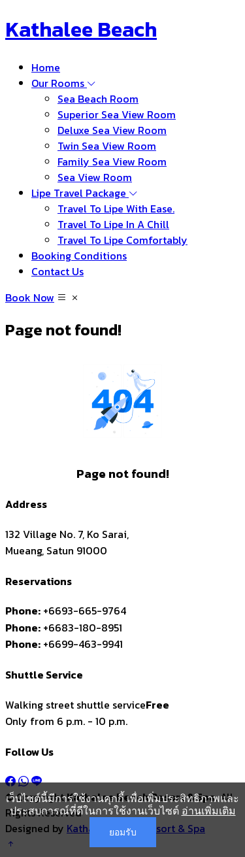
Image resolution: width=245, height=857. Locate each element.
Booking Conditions (79, 255)
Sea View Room (94, 177)
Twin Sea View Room (106, 146)
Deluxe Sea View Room (112, 130)
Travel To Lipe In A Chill (113, 224)
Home (45, 67)
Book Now (29, 297)
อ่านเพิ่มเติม (209, 810)
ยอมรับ (123, 832)
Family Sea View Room (112, 161)
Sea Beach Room (98, 99)
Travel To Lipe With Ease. (115, 208)
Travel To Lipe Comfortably (122, 240)
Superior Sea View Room (116, 114)
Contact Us (57, 271)
